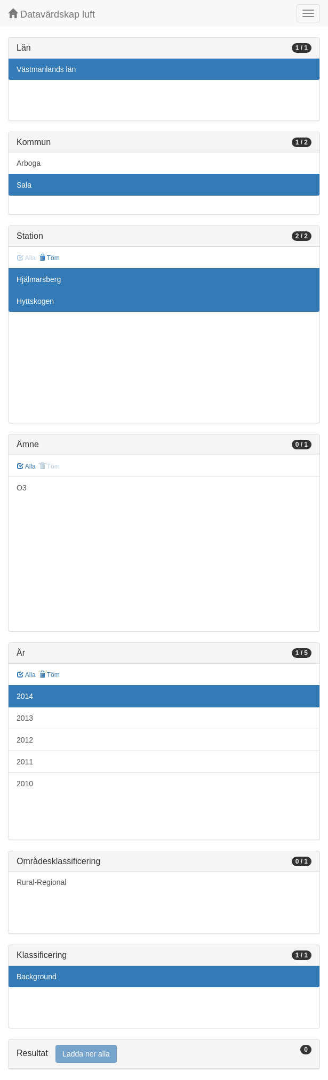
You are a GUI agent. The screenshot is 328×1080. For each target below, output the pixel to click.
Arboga (29, 163)
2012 (25, 740)
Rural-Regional (41, 882)
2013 (25, 718)
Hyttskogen (35, 301)
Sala (24, 185)
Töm (49, 258)
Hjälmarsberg (39, 279)
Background (37, 976)
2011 (25, 761)
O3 (22, 487)
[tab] (164, 1054)
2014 (25, 696)
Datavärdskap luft (51, 14)
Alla (26, 466)
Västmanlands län (46, 69)
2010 (25, 783)
